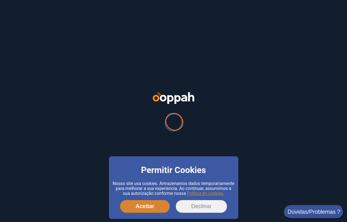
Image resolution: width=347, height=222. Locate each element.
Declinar (201, 206)
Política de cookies (205, 193)
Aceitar (144, 206)
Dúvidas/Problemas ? (314, 212)
